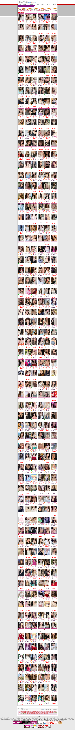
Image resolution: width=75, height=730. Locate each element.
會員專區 (31, 4)
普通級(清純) (35, 9)
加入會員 (37, 4)
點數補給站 (25, 4)
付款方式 (48, 4)
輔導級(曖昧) (30, 9)
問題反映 (54, 4)
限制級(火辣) (25, 9)
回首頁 (20, 4)
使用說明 (42, 4)
